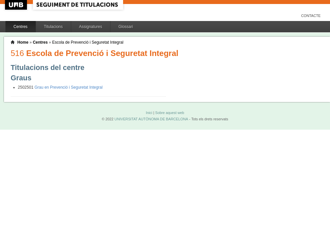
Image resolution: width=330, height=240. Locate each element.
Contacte (311, 16)
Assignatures (90, 26)
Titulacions (53, 26)
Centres (21, 26)
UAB (17, 5)
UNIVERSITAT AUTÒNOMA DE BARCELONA (151, 119)
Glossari (125, 26)
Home (22, 42)
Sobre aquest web (169, 113)
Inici (149, 113)
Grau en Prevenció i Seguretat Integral (69, 87)
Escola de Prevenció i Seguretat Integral (87, 42)
